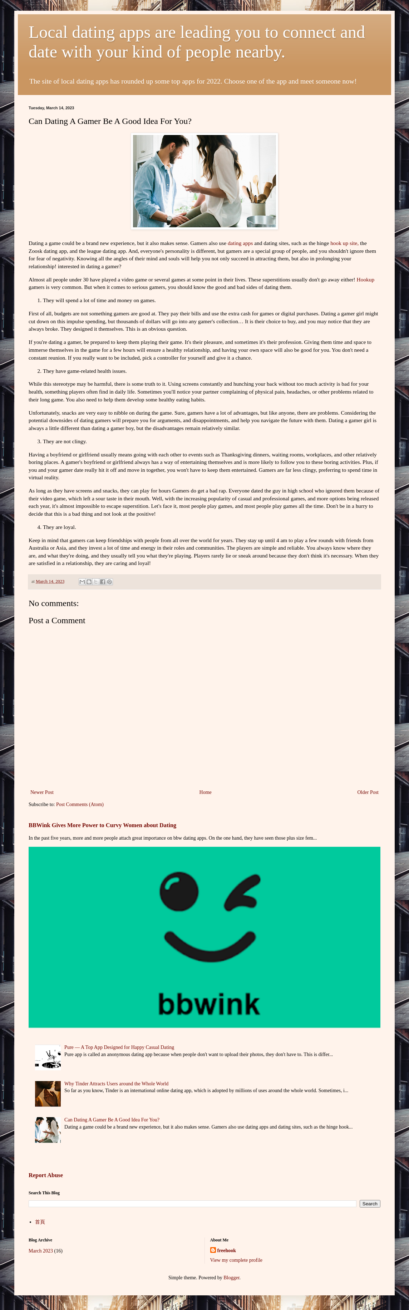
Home (205, 792)
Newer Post (42, 792)
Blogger (231, 1277)
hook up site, (344, 243)
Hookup (366, 279)
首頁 (40, 1222)
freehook (226, 1250)
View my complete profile (236, 1260)
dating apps (241, 243)
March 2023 (41, 1251)
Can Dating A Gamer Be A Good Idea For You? (111, 1119)
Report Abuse (46, 1175)
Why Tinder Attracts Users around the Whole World (116, 1083)
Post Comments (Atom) (80, 804)
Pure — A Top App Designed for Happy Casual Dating (119, 1047)
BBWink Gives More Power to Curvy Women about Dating (102, 825)
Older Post (368, 792)
